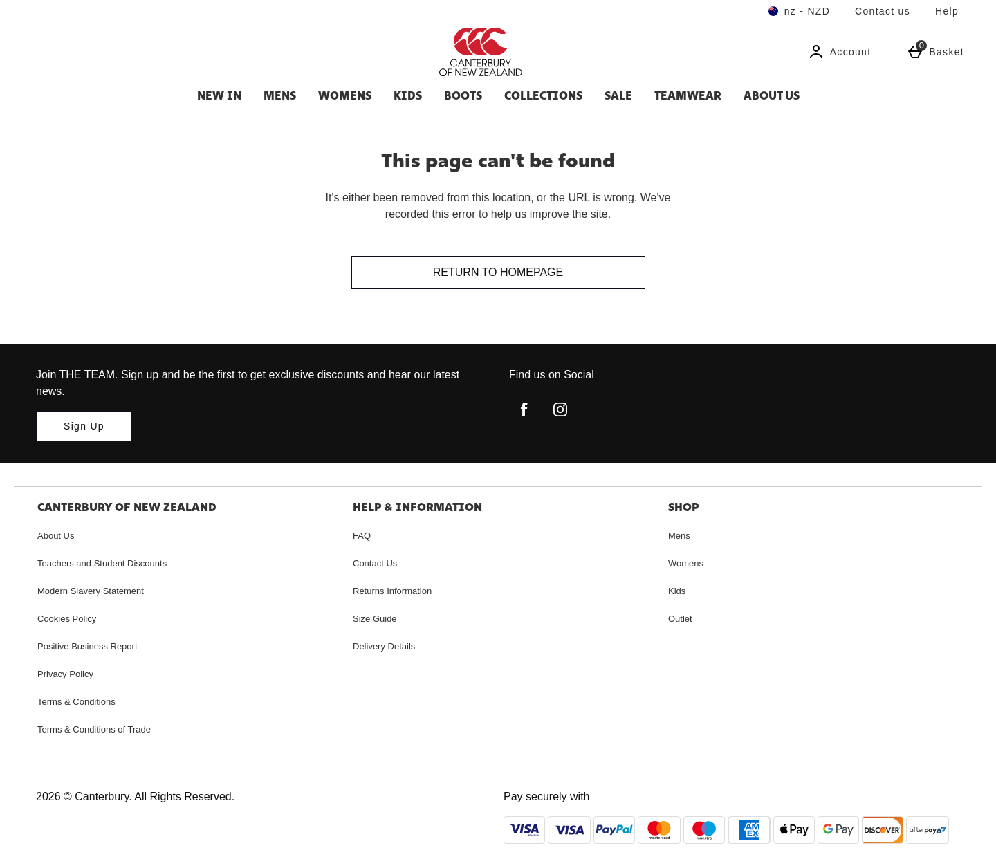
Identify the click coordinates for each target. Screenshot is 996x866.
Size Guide (375, 619)
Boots (463, 95)
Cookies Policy (66, 619)
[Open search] (246, 51)
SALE (618, 95)
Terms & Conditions (76, 702)
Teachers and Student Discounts (102, 563)
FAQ (362, 536)
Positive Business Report (87, 646)
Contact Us (375, 563)
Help (947, 11)
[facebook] (524, 409)
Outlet (680, 619)
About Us (772, 95)
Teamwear (687, 95)
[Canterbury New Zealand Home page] (557, 51)
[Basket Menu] (935, 51)
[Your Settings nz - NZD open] (798, 11)
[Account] (839, 51)
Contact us (882, 11)
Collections (543, 95)
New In (219, 95)
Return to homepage (498, 272)
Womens (344, 95)
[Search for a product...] (115, 51)
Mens (280, 95)
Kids (408, 95)
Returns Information (392, 591)
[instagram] (560, 409)
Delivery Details (384, 646)
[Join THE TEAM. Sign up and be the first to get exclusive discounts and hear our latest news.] (84, 426)
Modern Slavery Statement (90, 591)
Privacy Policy (65, 674)
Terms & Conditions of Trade (94, 729)
